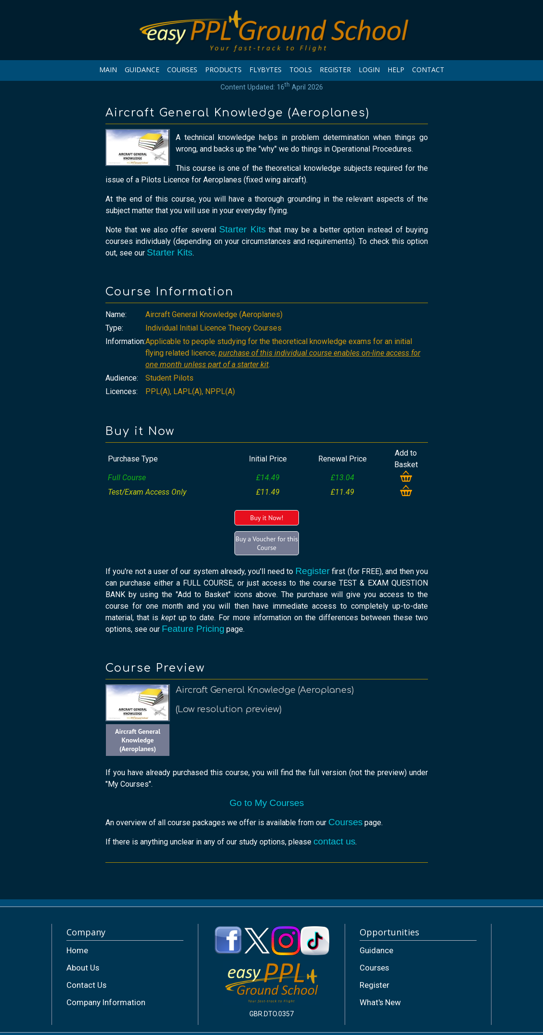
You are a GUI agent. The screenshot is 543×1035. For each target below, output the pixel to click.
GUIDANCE (142, 69)
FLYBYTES (265, 69)
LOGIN (369, 69)
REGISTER (335, 69)
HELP (396, 69)
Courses (345, 822)
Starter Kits (242, 229)
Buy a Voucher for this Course (266, 543)
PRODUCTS (223, 69)
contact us (334, 841)
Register (312, 571)
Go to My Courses (267, 803)
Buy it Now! (266, 517)
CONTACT (428, 69)
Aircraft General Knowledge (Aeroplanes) (137, 740)
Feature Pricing (193, 629)
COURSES (182, 69)
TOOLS (300, 69)
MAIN (108, 69)
